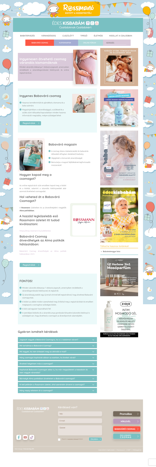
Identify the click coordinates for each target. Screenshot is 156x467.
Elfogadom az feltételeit (72, 439)
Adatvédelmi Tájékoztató (73, 439)
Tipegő (83, 35)
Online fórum (89, 43)
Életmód (98, 35)
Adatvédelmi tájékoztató (106, 450)
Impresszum (121, 450)
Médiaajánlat (137, 450)
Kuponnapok (65, 43)
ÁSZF (129, 450)
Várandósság (48, 35)
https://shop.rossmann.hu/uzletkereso (35, 231)
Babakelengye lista (111, 251)
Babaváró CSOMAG (40, 43)
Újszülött (68, 35)
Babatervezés (27, 35)
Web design (19, 449)
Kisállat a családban (120, 35)
